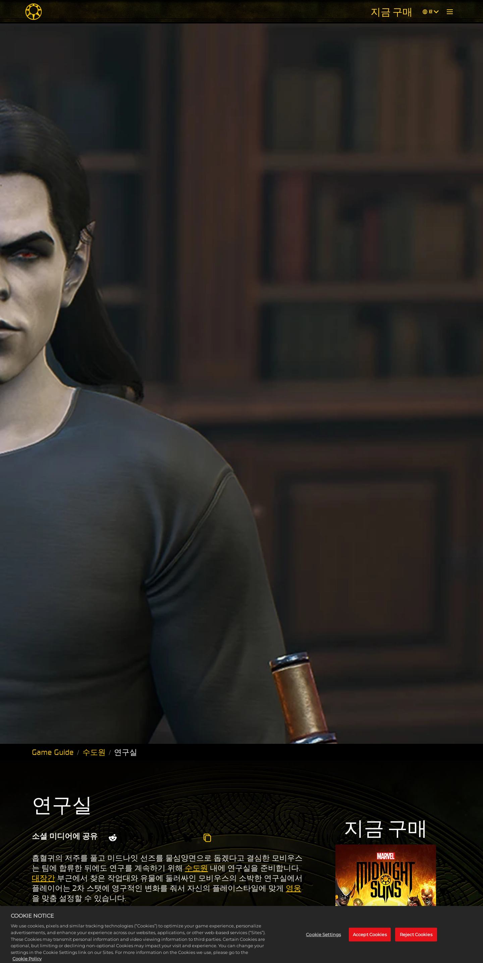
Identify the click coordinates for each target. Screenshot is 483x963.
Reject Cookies (416, 940)
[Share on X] (133, 838)
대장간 (43, 878)
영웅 (293, 888)
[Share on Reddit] (113, 838)
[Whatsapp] (168, 838)
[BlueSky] (188, 838)
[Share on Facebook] (150, 838)
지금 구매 (392, 12)
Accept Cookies (370, 940)
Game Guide (53, 752)
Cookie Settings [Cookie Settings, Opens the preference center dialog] (323, 940)
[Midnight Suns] (33, 11)
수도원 (94, 752)
